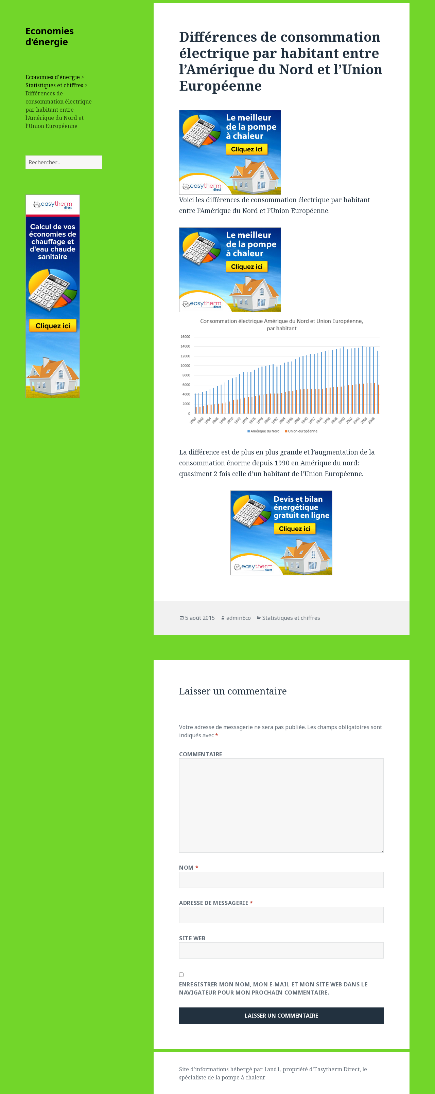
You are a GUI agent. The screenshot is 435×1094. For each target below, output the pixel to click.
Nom (188, 867)
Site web (192, 938)
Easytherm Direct (337, 1069)
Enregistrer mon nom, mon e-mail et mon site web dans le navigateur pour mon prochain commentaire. (273, 988)
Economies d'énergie (49, 36)
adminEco (238, 618)
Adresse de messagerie (216, 903)
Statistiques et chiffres (54, 85)
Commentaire (200, 754)
